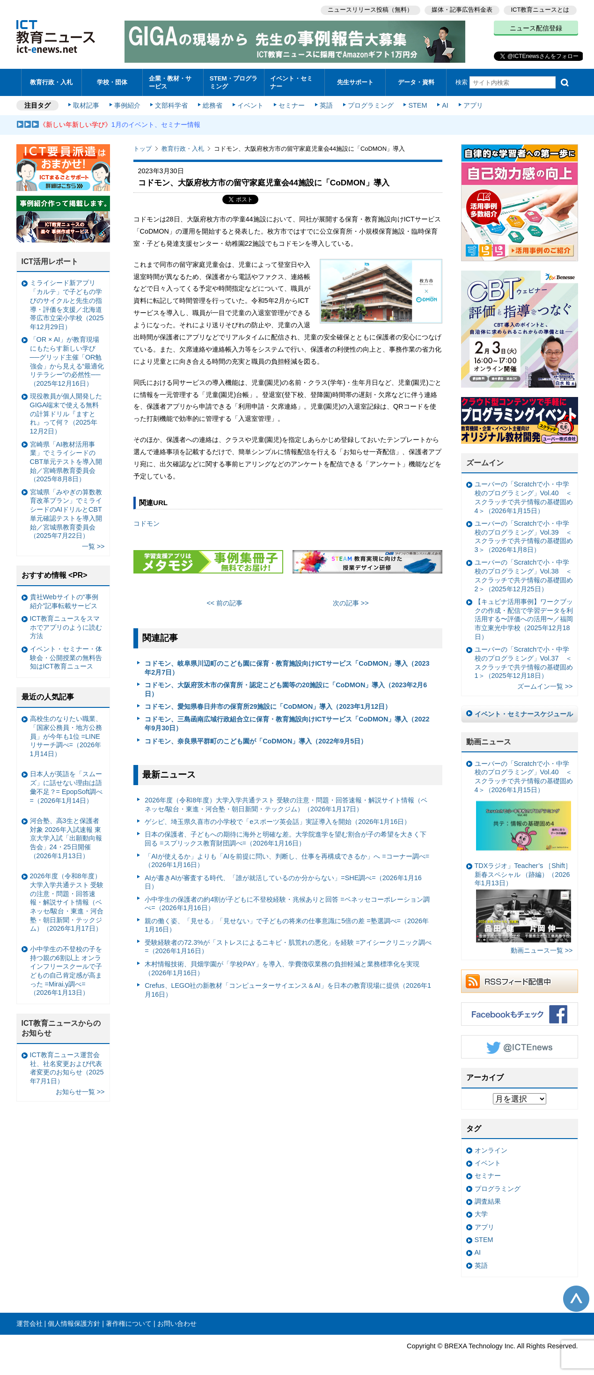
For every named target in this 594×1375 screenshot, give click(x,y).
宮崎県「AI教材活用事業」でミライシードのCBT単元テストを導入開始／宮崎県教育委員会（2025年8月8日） (66, 460)
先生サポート (355, 81)
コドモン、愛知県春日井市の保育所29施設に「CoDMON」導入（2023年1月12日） (268, 705)
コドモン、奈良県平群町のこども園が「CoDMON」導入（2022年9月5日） (256, 739)
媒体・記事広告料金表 (462, 9)
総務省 (212, 104)
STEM (417, 104)
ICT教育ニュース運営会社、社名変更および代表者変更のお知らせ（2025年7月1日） (67, 1066)
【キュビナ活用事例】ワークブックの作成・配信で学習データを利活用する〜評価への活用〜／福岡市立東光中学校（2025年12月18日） (524, 617)
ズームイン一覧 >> (545, 685)
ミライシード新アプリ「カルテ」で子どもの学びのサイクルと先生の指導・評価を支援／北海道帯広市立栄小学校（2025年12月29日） (67, 304)
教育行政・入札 (51, 81)
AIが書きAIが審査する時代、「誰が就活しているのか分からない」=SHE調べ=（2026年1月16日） (283, 881)
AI (444, 104)
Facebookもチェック (519, 1012)
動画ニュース (488, 740)
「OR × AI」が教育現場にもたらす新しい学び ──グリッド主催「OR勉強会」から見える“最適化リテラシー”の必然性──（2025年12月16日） (67, 360)
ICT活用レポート (50, 260)
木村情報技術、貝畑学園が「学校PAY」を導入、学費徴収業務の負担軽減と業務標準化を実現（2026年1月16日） (282, 967)
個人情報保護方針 (74, 1322)
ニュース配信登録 (536, 28)
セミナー (292, 104)
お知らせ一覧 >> (80, 1090)
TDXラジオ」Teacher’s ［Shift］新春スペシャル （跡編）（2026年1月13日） (523, 900)
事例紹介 (127, 104)
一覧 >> (93, 545)
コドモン (146, 522)
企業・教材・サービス (170, 81)
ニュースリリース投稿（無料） (370, 9)
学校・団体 (112, 81)
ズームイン (485, 461)
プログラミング (370, 104)
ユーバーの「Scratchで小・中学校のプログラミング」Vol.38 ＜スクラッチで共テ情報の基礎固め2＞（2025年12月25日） (524, 574)
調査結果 (488, 1200)
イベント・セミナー (292, 81)
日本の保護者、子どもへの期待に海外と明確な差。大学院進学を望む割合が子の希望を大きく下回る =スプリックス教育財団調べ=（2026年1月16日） (285, 838)
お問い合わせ (177, 1322)
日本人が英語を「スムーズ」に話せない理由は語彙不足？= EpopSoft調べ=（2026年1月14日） (66, 786)
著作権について (129, 1322)
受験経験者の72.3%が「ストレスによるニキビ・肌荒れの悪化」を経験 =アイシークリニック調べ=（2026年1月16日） (288, 945)
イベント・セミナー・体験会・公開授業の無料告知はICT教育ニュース (66, 656)
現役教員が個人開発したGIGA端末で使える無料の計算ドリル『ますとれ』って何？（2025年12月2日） (66, 412)
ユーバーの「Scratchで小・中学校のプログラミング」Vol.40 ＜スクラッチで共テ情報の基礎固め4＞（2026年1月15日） (524, 496)
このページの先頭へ (576, 1297)
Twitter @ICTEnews (519, 1045)
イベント (250, 104)
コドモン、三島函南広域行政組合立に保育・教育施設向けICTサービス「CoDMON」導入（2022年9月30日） (287, 722)
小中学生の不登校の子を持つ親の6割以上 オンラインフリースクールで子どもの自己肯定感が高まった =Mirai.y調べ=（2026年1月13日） (66, 969)
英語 (325, 104)
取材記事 (86, 104)
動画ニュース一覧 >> (542, 949)
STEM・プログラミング (233, 81)
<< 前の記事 (224, 601)
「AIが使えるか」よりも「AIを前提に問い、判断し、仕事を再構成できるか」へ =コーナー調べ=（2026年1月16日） (287, 859)
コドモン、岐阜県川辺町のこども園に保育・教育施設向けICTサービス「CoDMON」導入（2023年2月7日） (287, 666)
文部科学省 (171, 104)
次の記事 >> (351, 601)
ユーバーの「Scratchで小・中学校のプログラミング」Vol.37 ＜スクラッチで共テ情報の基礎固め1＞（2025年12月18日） (524, 661)
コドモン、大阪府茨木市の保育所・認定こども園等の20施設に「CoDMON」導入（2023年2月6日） (286, 688)
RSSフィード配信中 (519, 980)
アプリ (472, 104)
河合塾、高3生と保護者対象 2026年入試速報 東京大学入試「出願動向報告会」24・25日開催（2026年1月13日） (66, 837)
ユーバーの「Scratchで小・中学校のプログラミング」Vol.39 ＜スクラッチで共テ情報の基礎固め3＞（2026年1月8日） (524, 535)
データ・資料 (416, 81)
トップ (142, 147)
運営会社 (29, 1322)
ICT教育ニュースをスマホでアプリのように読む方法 (66, 625)
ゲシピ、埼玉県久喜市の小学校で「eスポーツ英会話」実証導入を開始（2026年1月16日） (278, 820)
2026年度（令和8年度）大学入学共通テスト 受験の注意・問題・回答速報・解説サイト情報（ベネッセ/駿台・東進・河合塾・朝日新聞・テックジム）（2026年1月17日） (286, 803)
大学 (481, 1213)
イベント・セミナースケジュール (524, 712)
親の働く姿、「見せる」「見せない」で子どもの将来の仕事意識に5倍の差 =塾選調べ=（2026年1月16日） (287, 924)
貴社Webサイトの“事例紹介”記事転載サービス (64, 600)
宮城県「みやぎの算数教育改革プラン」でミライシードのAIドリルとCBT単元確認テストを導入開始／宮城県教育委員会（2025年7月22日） (66, 512)
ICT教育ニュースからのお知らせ (61, 1027)
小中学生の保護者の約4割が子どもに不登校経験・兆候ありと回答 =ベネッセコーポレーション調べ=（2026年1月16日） (287, 902)
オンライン (491, 1149)
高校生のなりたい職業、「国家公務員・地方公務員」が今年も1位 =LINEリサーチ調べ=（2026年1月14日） (66, 734)
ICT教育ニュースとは (540, 9)
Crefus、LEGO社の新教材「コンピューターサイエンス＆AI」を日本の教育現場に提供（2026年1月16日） (288, 988)
